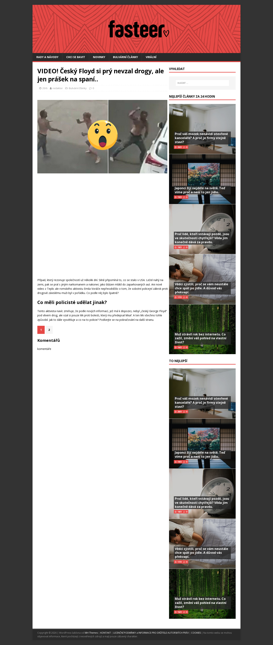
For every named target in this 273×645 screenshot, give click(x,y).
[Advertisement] (100, 238)
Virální (151, 57)
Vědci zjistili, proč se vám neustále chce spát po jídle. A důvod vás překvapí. (201, 288)
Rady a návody (47, 57)
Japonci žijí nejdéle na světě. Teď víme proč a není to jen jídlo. (200, 190)
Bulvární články (125, 57)
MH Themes (91, 632)
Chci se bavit (75, 57)
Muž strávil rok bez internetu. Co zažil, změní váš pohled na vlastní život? (200, 338)
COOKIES (196, 632)
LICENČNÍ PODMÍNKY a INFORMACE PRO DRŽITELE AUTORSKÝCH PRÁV (151, 632)
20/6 (44, 88)
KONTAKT (105, 632)
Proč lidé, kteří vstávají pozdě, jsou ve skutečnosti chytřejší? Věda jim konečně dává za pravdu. (202, 238)
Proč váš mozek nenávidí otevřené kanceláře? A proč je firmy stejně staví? (201, 138)
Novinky (99, 57)
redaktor (58, 88)
